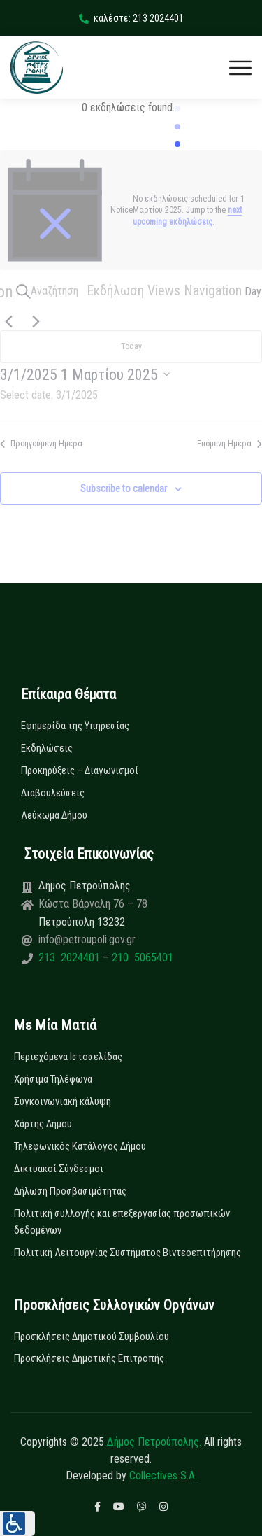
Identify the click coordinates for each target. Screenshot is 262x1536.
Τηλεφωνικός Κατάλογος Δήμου (80, 1146)
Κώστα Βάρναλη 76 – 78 (92, 903)
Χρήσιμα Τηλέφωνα (53, 1079)
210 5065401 (141, 957)
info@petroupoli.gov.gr (87, 939)
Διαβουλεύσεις (53, 793)
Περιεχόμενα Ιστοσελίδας (68, 1056)
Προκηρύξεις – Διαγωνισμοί (79, 770)
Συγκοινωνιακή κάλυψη (62, 1101)
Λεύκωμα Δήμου (54, 815)
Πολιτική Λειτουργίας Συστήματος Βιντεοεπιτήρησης (127, 1252)
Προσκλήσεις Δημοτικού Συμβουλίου (91, 1336)
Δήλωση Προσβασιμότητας (70, 1191)
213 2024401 (70, 957)
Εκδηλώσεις (47, 748)
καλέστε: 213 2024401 (131, 18)
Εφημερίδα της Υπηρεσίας (75, 725)
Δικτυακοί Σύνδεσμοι (58, 1168)
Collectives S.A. (163, 1475)
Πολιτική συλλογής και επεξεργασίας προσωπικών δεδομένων (122, 1221)
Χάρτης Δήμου (43, 1124)
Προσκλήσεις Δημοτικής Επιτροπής (89, 1358)
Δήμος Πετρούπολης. (154, 1442)
